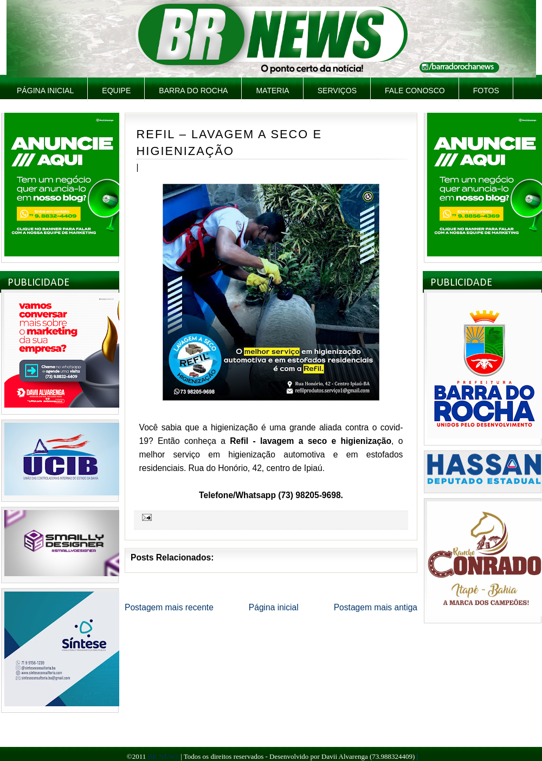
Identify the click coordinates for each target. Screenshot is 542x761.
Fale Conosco (415, 90)
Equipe (116, 90)
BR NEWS (162, 756)
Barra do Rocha (193, 90)
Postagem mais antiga (375, 607)
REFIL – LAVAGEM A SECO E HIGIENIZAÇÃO (229, 142)
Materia (272, 90)
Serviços (337, 90)
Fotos (486, 90)
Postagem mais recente (169, 607)
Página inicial (45, 90)
